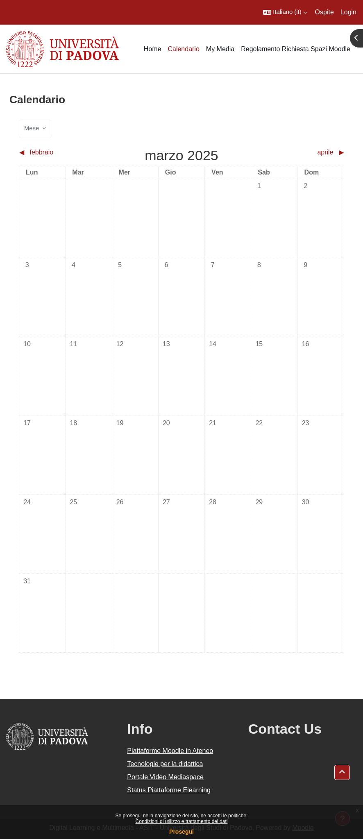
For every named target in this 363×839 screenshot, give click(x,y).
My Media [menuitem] (220, 48)
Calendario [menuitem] (183, 48)
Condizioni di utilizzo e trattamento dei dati (182, 821)
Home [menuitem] (152, 48)
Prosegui (181, 831)
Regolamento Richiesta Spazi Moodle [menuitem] (295, 48)
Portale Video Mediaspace (165, 776)
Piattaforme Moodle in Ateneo (170, 750)
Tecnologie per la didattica (165, 763)
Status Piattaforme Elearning (169, 790)
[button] (284, 12)
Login (348, 12)
